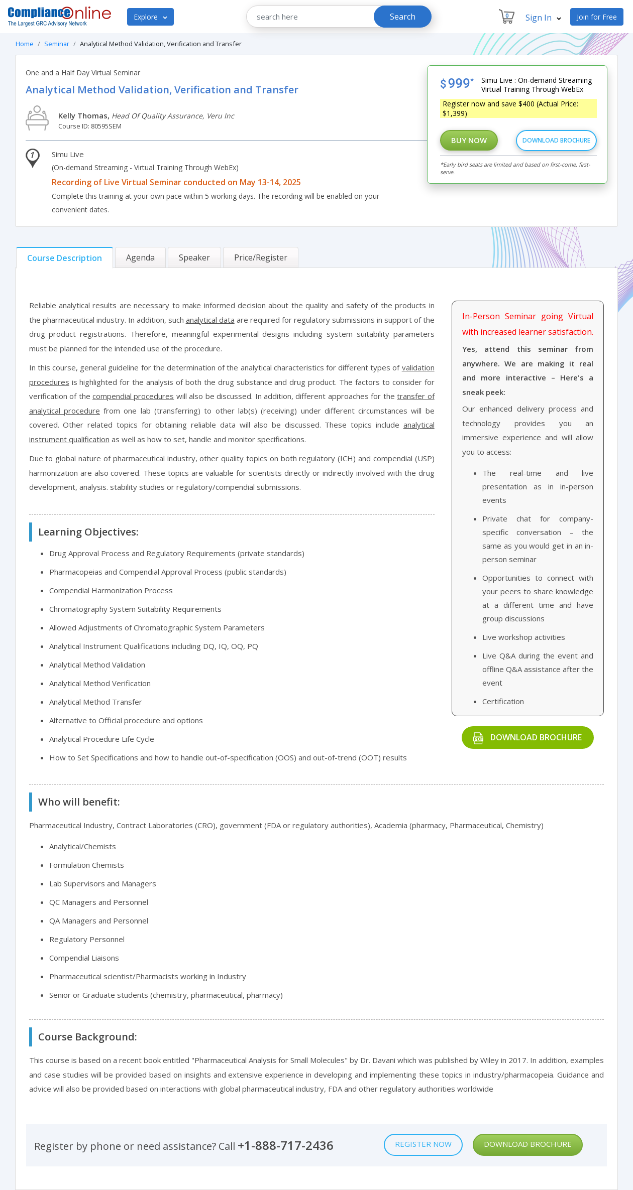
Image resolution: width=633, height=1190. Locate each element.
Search (402, 16)
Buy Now (469, 140)
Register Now (423, 1144)
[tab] (64, 258)
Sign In (543, 17)
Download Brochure (556, 140)
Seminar (56, 43)
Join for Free (597, 17)
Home (25, 43)
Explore (150, 17)
